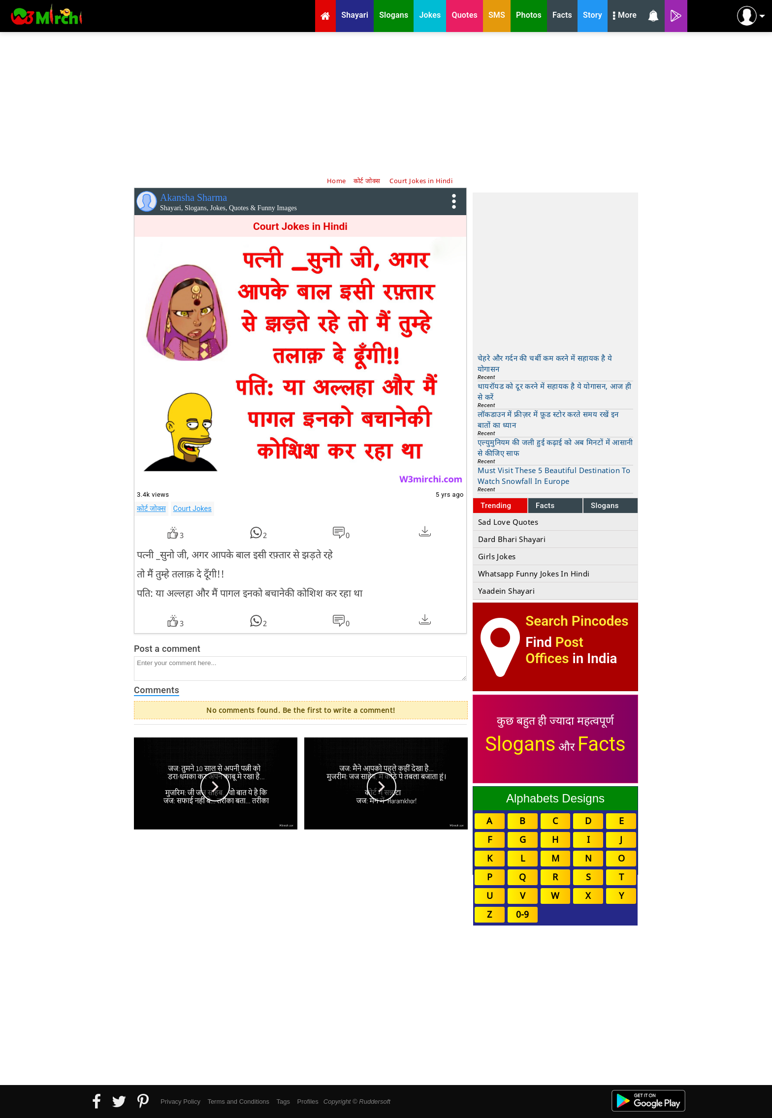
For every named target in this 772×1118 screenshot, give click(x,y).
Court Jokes (192, 508)
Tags (283, 1101)
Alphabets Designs (555, 798)
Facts (545, 505)
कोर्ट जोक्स (151, 508)
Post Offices (554, 650)
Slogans (605, 505)
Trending (496, 505)
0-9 (522, 914)
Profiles (307, 1101)
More (625, 16)
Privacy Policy (180, 1101)
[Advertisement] (386, 103)
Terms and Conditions (238, 1101)
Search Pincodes (576, 621)
